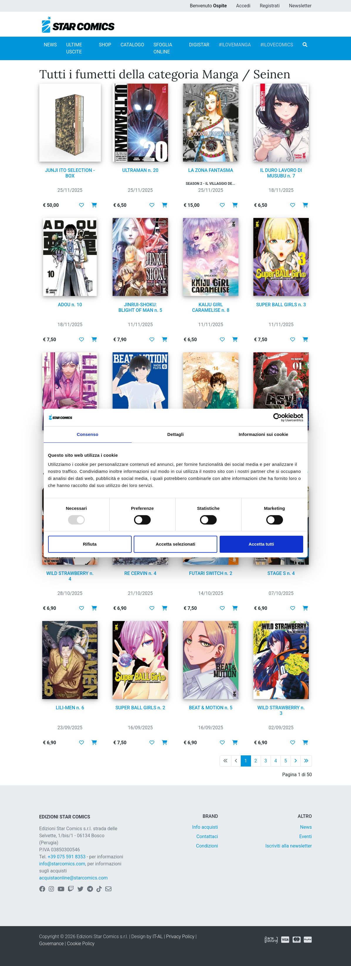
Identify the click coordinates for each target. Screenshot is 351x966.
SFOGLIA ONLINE (162, 48)
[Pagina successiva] (296, 761)
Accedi (243, 6)
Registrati (270, 6)
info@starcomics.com (62, 864)
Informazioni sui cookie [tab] (263, 434)
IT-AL (157, 936)
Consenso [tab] (87, 434)
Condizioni (207, 846)
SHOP (105, 45)
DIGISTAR (199, 45)
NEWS (50, 45)
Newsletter (300, 6)
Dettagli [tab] (175, 434)
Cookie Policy (81, 943)
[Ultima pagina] (306, 761)
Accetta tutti (261, 544)
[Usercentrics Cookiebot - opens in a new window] (277, 417)
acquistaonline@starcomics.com (73, 878)
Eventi (305, 836)
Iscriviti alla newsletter (288, 846)
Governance (51, 943)
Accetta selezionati (175, 544)
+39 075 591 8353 (67, 857)
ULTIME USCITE (74, 48)
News (306, 827)
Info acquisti (205, 827)
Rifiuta (90, 544)
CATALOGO (132, 45)
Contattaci (207, 836)
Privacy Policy (180, 936)
